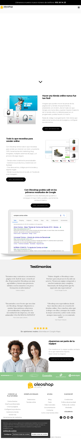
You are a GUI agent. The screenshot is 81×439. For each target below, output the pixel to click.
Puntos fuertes (12, 401)
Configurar (7, 434)
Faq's (50, 402)
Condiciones (68, 399)
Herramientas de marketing (12, 417)
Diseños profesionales (12, 404)
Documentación (49, 407)
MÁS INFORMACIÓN (52, 129)
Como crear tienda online (49, 413)
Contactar (49, 410)
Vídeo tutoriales (50, 405)
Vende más (12, 414)
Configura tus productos (12, 409)
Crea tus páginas (12, 406)
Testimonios (31, 399)
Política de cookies (68, 405)
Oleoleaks (68, 407)
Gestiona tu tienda (12, 412)
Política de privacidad (68, 402)
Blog (49, 399)
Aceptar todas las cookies (39, 434)
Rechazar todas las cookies (21, 434)
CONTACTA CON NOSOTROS (61, 359)
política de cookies (9, 431)
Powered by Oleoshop (68, 437)
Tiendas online (31, 402)
